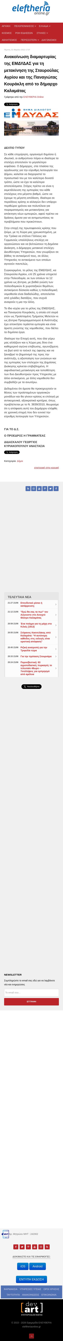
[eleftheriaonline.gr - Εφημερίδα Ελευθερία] (31, 8)
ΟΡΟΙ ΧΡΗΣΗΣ (51, 1289)
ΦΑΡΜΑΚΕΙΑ (10, 1289)
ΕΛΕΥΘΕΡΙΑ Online (33, 97)
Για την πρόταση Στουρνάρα (36, 656)
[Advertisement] (31, 778)
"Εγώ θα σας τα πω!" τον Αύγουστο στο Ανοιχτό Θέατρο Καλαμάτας (34, 614)
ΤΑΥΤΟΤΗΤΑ (13, 1294)
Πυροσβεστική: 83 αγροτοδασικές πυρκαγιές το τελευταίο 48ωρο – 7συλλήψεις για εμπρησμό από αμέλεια (36, 668)
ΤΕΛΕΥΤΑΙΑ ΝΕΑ (19, 597)
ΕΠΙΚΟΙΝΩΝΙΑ (48, 1294)
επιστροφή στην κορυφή (46, 467)
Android (37, 1266)
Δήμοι (20, 461)
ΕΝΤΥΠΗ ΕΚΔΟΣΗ (31, 1279)
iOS (22, 1266)
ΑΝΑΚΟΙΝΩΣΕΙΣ (30, 1294)
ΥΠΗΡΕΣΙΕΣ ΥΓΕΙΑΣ (30, 1289)
